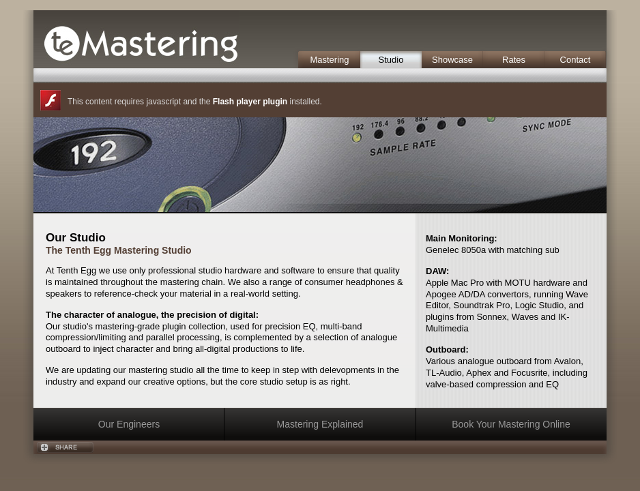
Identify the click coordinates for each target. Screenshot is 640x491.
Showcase (452, 60)
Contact (575, 60)
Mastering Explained (320, 424)
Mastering (329, 60)
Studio (391, 60)
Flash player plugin (250, 101)
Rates (513, 60)
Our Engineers (129, 424)
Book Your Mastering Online (511, 424)
